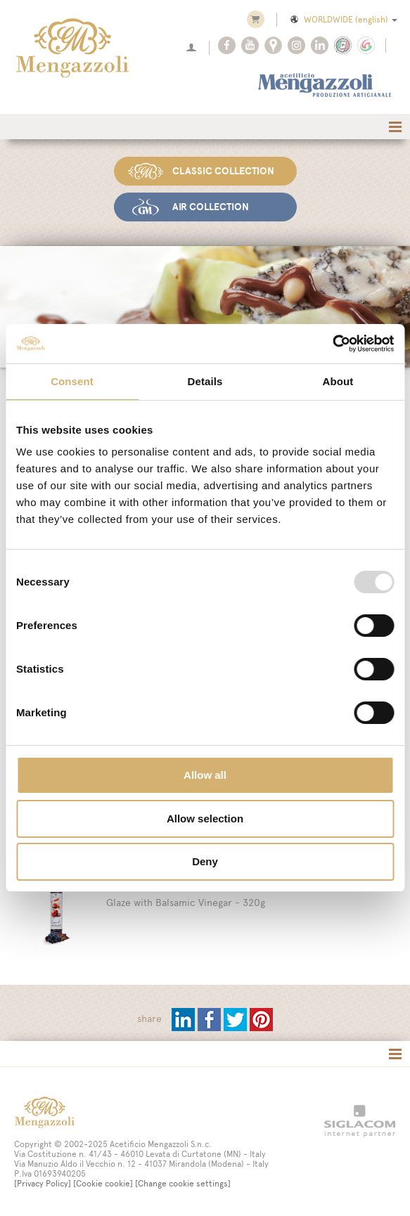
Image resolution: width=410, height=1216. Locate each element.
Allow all (205, 775)
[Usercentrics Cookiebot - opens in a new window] (332, 344)
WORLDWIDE (342, 20)
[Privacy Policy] (42, 1183)
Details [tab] (205, 381)
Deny (205, 861)
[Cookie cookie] (103, 1183)
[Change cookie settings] (183, 1183)
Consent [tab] (72, 381)
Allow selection (205, 818)
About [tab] (338, 381)
